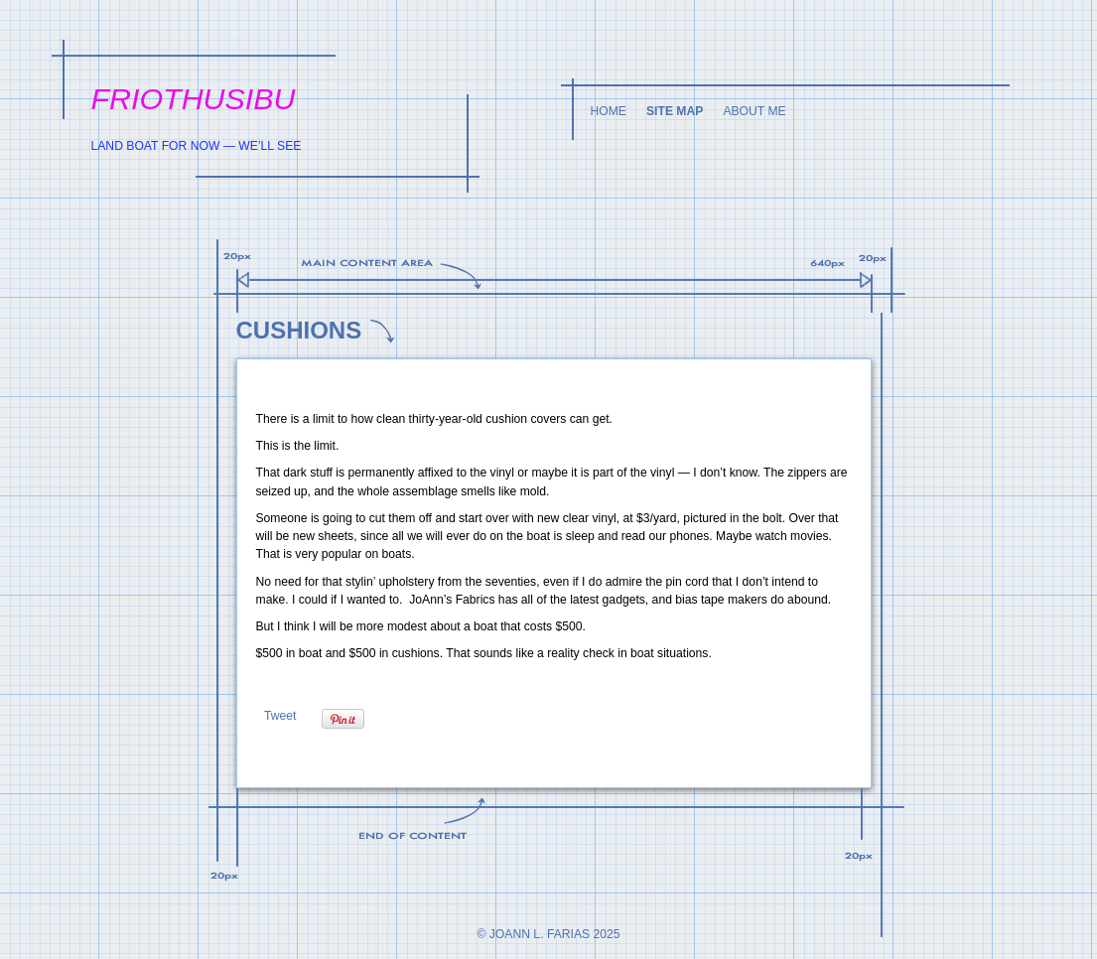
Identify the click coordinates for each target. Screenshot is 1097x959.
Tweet (280, 716)
